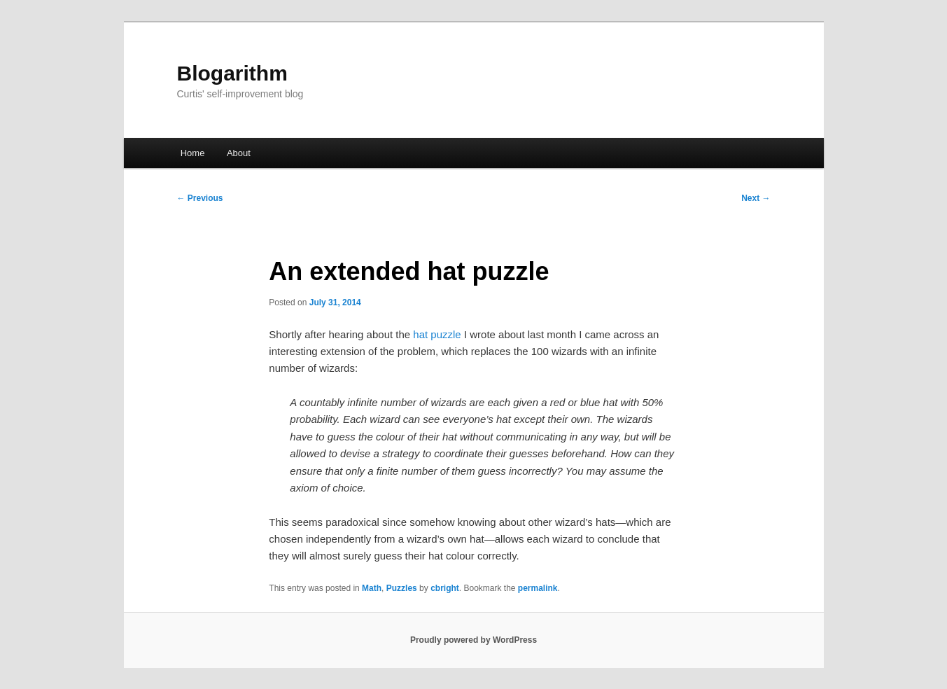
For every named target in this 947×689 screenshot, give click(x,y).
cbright (444, 588)
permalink (538, 588)
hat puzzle (437, 334)
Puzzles (401, 588)
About (239, 153)
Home (193, 153)
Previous (200, 198)
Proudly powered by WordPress (473, 640)
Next (755, 198)
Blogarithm (232, 73)
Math (371, 588)
